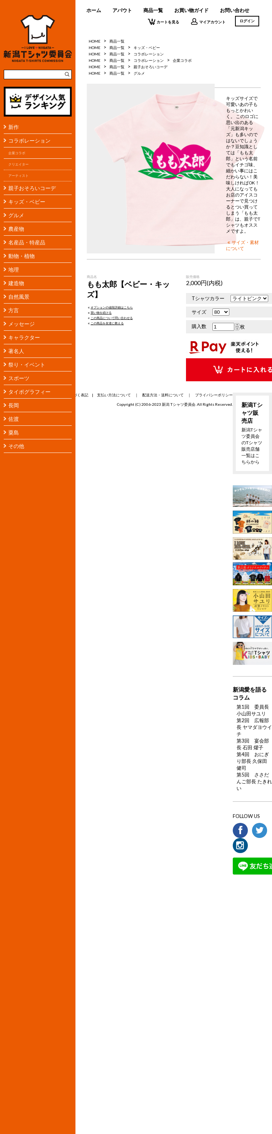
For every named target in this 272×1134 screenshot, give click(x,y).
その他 (16, 446)
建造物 (16, 283)
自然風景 (18, 296)
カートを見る (163, 21)
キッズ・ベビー (26, 201)
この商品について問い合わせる (110, 318)
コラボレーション (29, 140)
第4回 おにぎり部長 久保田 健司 (253, 761)
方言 (13, 310)
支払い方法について (114, 395)
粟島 (13, 432)
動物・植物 (21, 256)
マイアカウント (208, 21)
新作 (13, 127)
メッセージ (21, 324)
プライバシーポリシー (214, 395)
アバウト (122, 10)
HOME (94, 41)
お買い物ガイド (191, 10)
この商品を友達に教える (105, 323)
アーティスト (18, 175)
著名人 (16, 351)
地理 (13, 269)
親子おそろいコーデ (32, 188)
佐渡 (13, 419)
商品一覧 (153, 10)
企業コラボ (16, 153)
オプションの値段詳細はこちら (110, 307)
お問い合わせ (234, 10)
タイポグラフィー (29, 391)
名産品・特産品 (26, 242)
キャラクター (24, 337)
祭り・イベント (26, 364)
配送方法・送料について (163, 395)
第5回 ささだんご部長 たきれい (254, 781)
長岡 (13, 405)
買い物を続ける (99, 313)
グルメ (16, 215)
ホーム (93, 10)
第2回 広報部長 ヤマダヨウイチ (254, 727)
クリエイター (18, 164)
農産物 (16, 229)
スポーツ (18, 378)
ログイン (247, 20)
